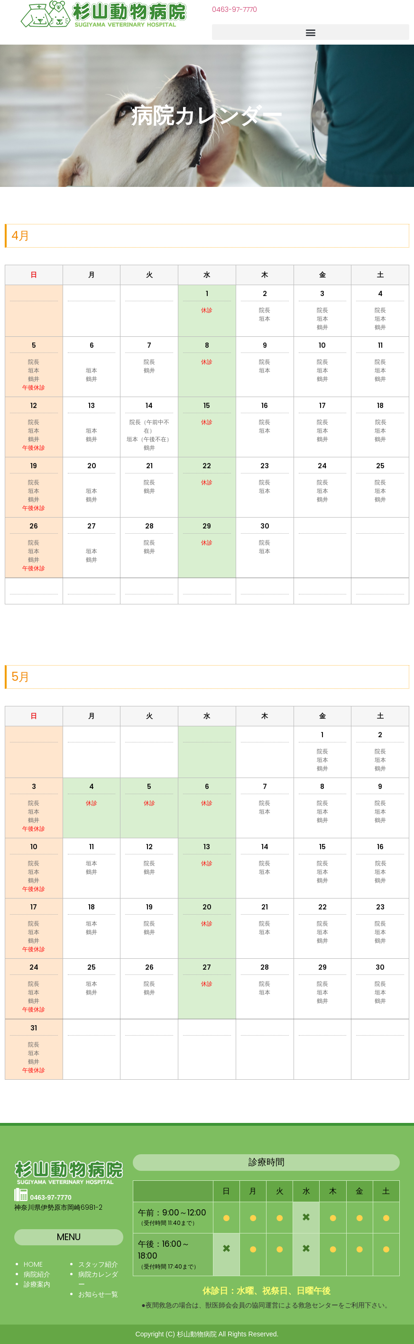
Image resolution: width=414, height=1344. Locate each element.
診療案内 (37, 1284)
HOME (33, 1264)
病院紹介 (37, 1274)
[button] (311, 32)
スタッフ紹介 (98, 1264)
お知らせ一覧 (98, 1294)
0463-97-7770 (234, 9)
